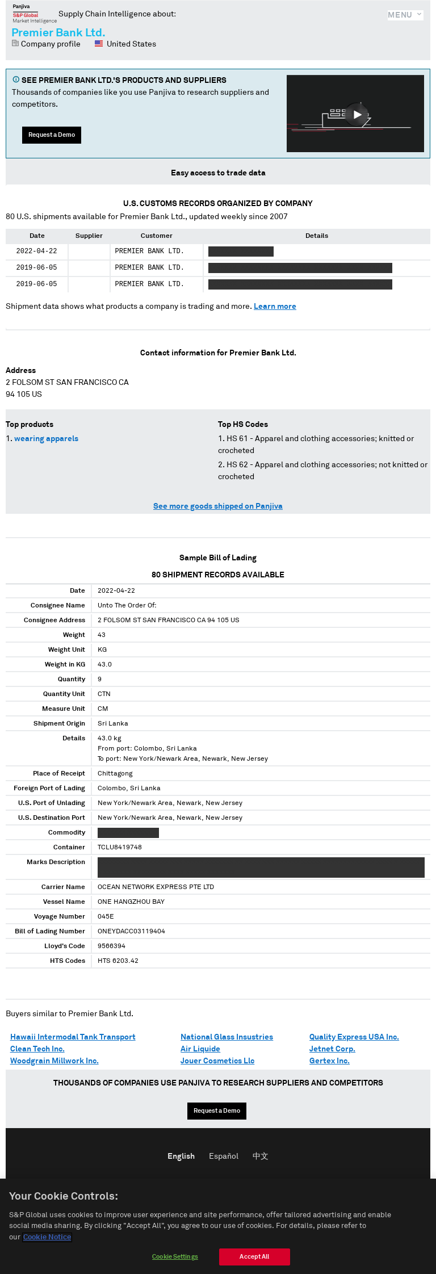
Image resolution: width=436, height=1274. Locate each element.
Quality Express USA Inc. (354, 1037)
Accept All (254, 1264)
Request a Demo (51, 135)
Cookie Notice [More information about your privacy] (47, 1244)
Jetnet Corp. (332, 1049)
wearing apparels (46, 439)
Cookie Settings (175, 1264)
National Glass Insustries (227, 1037)
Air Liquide (200, 1049)
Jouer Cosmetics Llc (217, 1061)
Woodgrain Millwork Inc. (54, 1061)
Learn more (275, 307)
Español (223, 1156)
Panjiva (34, 13)
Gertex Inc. (329, 1061)
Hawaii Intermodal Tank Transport (73, 1037)
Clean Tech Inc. (37, 1049)
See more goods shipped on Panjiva (218, 506)
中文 (261, 1156)
